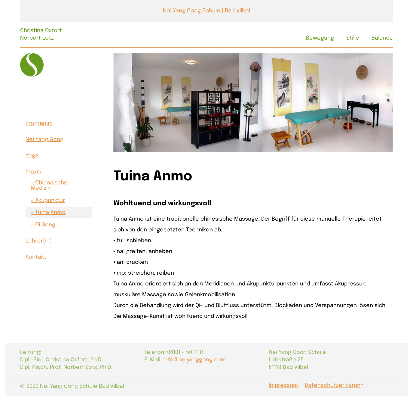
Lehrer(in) (39, 241)
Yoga (32, 155)
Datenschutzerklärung (334, 385)
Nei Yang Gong (44, 139)
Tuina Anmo (50, 212)
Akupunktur (50, 200)
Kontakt (36, 257)
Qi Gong (45, 225)
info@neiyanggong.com (194, 360)
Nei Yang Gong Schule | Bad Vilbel (206, 11)
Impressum (283, 385)
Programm (39, 123)
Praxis (33, 172)
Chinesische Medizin (49, 185)
